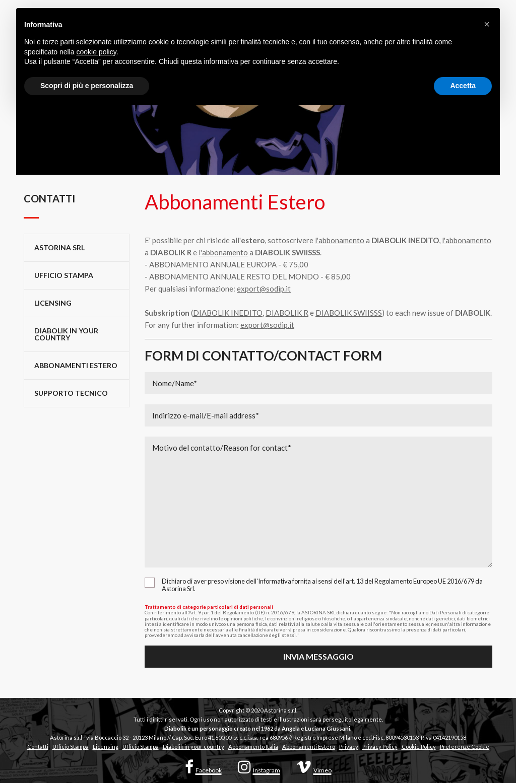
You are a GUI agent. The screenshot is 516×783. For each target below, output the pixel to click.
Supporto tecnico (71, 393)
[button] (487, 24)
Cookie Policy (419, 746)
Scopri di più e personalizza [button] (86, 86)
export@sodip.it (264, 288)
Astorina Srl (59, 247)
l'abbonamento (339, 240)
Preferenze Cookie (464, 746)
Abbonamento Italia (253, 746)
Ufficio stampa (63, 275)
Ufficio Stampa (70, 746)
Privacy (348, 746)
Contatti (37, 746)
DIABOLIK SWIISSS (348, 312)
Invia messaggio (318, 656)
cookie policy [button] (96, 52)
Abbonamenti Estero (75, 365)
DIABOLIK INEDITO (228, 312)
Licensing (53, 303)
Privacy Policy (380, 746)
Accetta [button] (463, 86)
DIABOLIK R (287, 312)
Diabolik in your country (66, 334)
